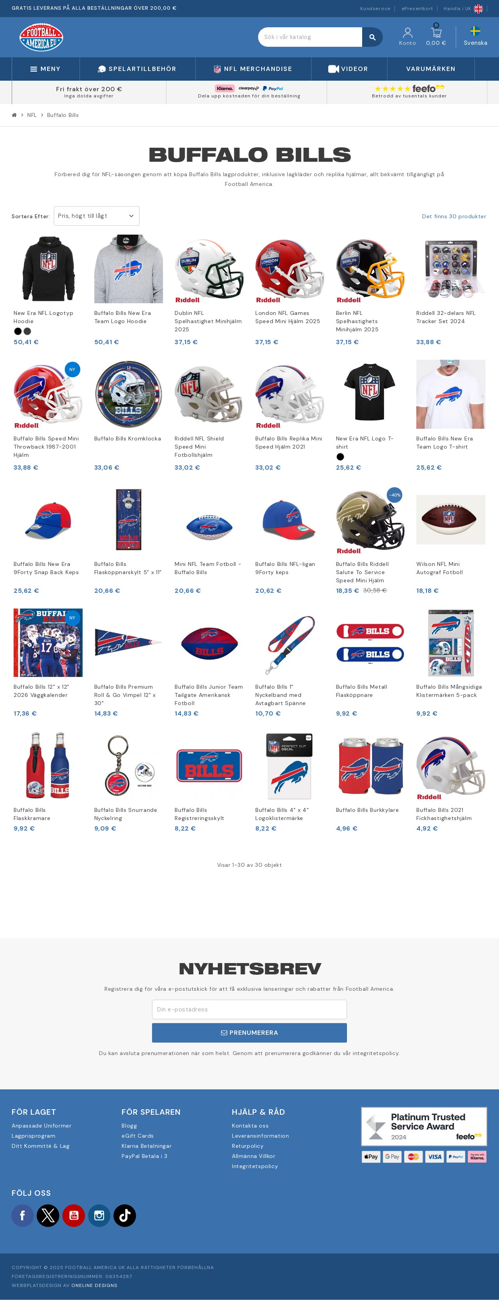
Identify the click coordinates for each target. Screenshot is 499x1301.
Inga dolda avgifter (89, 96)
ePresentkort (417, 8)
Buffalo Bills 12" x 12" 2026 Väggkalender (41, 690)
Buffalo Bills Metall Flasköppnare (362, 690)
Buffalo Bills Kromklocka (127, 438)
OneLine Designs (94, 1286)
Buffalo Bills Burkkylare (367, 809)
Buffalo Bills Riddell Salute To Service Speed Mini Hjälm (362, 572)
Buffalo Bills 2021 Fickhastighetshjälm (444, 814)
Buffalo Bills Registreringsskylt (200, 814)
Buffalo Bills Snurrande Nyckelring (125, 814)
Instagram (105, 1216)
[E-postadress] (249, 1009)
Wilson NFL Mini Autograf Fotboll (439, 568)
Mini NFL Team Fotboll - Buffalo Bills (208, 568)
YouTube (78, 1216)
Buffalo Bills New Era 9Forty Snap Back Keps (46, 568)
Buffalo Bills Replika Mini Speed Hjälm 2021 (288, 442)
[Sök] (320, 37)
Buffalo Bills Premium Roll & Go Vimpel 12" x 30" (125, 695)
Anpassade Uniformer (41, 1125)
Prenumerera (249, 1033)
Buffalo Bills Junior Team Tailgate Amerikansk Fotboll (209, 695)
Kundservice (375, 8)
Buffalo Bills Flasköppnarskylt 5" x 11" (128, 568)
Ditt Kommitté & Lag (40, 1145)
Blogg (129, 1125)
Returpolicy (248, 1145)
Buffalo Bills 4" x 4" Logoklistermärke (282, 814)
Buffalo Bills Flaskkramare (32, 814)
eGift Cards (138, 1135)
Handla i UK (463, 8)
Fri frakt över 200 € (89, 89)
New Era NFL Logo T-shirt (365, 442)
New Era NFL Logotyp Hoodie (43, 317)
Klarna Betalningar (147, 1145)
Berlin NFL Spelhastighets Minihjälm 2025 (357, 321)
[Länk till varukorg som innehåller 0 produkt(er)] (436, 37)
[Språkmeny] (476, 37)
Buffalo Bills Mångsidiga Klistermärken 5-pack (449, 690)
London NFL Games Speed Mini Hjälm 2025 (287, 317)
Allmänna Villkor (254, 1156)
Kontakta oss (250, 1125)
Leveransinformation (260, 1135)
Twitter (50, 1216)
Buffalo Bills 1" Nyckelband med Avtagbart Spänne (280, 695)
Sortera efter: (31, 216)
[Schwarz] (18, 331)
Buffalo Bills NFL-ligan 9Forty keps (285, 568)
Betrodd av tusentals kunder (409, 96)
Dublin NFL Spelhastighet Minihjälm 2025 (208, 321)
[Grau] (27, 331)
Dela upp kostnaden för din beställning (249, 96)
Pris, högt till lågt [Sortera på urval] (82, 216)
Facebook (23, 1216)
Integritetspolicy (255, 1166)
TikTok (132, 1216)
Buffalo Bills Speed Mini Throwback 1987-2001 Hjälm (46, 446)
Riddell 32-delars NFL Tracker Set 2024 (446, 317)
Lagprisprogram (33, 1135)
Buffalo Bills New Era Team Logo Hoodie (122, 317)
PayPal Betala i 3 (144, 1156)
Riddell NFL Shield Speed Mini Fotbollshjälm (199, 446)
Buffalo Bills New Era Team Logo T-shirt (444, 442)
